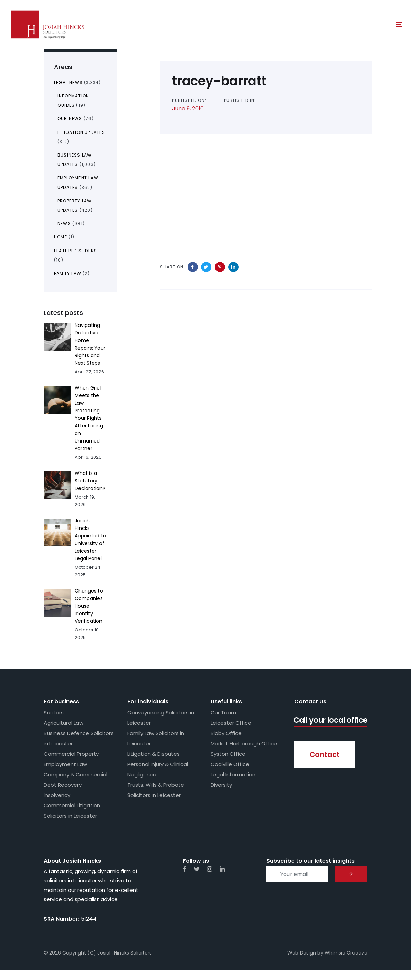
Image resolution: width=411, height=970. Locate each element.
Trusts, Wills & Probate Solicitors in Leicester (155, 790)
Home (60, 237)
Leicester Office (231, 722)
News (64, 223)
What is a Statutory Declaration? (90, 481)
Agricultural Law (63, 722)
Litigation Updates (81, 132)
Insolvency (57, 795)
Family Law (67, 273)
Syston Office (228, 753)
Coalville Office (230, 764)
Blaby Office (226, 733)
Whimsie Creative (346, 952)
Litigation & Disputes (153, 753)
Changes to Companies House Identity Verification (89, 606)
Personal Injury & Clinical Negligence (157, 769)
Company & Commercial (75, 774)
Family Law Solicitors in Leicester (155, 738)
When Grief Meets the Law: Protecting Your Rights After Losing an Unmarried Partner (89, 418)
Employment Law (65, 764)
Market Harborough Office (244, 743)
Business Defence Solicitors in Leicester (79, 738)
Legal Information (233, 774)
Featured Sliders (75, 251)
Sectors (54, 712)
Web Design (301, 952)
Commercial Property (71, 753)
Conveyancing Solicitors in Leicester (160, 717)
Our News (69, 118)
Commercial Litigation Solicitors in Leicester (72, 810)
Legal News (68, 82)
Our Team (223, 712)
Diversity (221, 784)
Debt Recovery (63, 784)
